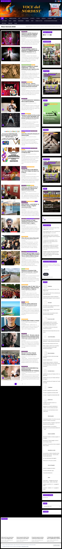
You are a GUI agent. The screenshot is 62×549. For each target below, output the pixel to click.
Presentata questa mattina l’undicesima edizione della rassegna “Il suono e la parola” (38, 538)
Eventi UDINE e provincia (30, 218)
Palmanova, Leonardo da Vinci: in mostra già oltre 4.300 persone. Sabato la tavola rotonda (29, 188)
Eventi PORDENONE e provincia (26, 148)
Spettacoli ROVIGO (24, 168)
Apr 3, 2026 (4, 540)
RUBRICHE (27, 20)
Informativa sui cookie (25, 546)
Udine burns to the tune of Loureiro (49, 460)
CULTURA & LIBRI (24, 47)
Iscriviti (45, 274)
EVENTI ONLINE (4, 20)
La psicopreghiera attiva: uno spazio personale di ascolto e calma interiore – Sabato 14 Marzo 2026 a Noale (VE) (50, 323)
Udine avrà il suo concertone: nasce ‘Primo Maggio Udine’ (7, 538)
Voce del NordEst (5, 15)
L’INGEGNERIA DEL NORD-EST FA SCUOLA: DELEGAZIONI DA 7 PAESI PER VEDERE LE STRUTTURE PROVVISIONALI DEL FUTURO (51, 247)
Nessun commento (47, 63)
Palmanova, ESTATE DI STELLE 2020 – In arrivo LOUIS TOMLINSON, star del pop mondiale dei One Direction (30, 117)
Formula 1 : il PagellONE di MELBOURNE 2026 (51, 395)
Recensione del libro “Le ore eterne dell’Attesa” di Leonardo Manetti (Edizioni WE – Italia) (51, 428)
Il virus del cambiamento (47, 472)
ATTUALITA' (23, 351)
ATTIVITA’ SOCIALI (25, 18)
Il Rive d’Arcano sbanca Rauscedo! (30, 238)
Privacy (15, 23)
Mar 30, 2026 (47, 62)
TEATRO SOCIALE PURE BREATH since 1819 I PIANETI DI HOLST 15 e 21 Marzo (30, 171)
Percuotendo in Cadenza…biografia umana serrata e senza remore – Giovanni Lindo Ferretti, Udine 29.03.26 (51, 455)
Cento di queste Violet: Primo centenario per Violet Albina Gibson (23, 538)
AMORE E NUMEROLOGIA (47, 360)
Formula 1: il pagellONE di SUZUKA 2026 (50, 390)
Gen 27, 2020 (24, 306)
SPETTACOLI (4, 23)
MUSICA (14, 20)
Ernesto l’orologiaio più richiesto (49, 468)
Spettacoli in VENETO (24, 202)
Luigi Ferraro (30, 322)
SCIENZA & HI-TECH (39, 20)
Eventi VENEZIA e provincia (30, 201)
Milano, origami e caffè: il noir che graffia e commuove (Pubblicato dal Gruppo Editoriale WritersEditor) (51, 347)
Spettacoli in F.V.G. (27, 113)
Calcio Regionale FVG (25, 236)
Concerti (23, 113)
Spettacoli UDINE (29, 47)
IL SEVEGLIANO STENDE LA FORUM (30, 320)
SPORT (32, 20)
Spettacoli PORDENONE (34, 148)
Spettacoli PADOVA (24, 31)
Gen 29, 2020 (24, 103)
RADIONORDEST (21, 20)
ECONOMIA (50, 18)
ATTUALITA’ (32, 18)
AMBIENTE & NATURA (12, 18)
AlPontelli (30, 290)
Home (6, 18)
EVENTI (55, 18)
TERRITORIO (10, 23)
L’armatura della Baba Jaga (48, 470)
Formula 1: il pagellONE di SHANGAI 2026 (50, 392)
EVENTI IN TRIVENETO (28, 64)
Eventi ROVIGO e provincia (30, 166)
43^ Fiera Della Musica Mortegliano (49, 458)
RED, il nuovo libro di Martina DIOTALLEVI (50, 343)
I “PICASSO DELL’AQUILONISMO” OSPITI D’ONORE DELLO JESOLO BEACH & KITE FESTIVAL (50, 241)
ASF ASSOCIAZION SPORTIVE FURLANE (50, 20)
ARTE (19, 18)
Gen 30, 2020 (24, 37)
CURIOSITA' (23, 64)
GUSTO (10, 20)
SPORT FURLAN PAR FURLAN (48, 46)
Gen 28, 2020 (24, 224)
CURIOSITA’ (44, 18)
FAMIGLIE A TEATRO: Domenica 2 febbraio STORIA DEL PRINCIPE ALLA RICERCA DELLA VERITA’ (29, 35)
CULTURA (38, 18)
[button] (60, 20)
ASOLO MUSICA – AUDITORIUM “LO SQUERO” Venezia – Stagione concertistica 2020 (30, 206)
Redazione (30, 37)
